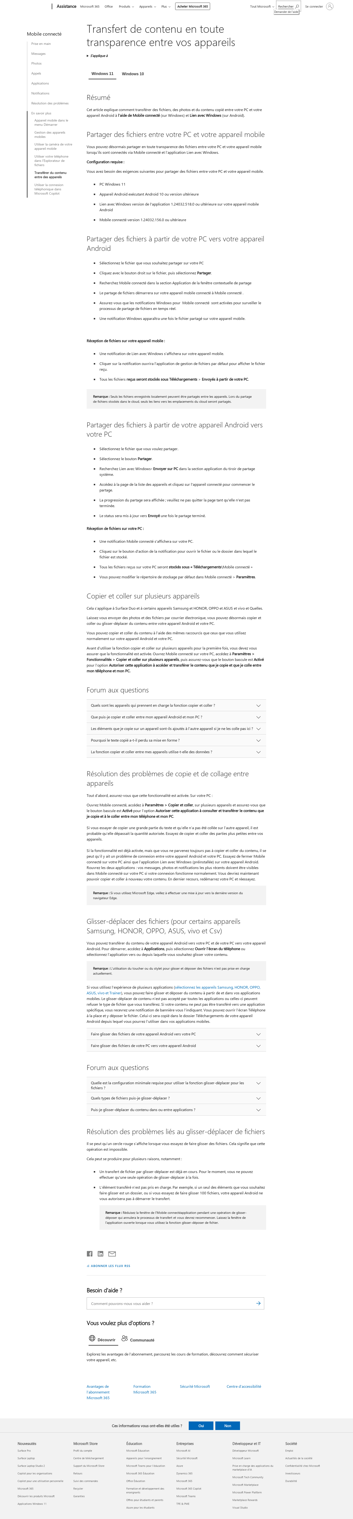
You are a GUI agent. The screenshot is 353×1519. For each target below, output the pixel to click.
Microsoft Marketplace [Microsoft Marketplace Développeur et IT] (245, 1484)
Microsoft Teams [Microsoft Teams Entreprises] (186, 1496)
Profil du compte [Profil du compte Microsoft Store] (82, 1450)
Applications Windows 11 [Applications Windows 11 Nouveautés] (32, 1503)
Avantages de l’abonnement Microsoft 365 (98, 1392)
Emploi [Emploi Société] (289, 1450)
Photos (36, 63)
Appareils (145, 6)
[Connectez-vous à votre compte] (318, 6)
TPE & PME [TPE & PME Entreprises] (182, 1503)
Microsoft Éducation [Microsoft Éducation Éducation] (137, 1450)
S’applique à (99, 55)
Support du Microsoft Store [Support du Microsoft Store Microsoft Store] (88, 1466)
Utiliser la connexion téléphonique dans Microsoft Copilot (48, 189)
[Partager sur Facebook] (90, 1252)
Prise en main (41, 44)
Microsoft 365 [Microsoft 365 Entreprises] (184, 1481)
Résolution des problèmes (50, 103)
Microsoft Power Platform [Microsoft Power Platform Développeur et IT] (247, 1492)
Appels (36, 73)
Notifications (40, 93)
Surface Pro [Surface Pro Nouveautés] (24, 1450)
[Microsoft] (34, 6)
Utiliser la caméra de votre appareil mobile (53, 146)
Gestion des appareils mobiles (49, 134)
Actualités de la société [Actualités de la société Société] (298, 1458)
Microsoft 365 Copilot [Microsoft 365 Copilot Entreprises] (188, 1488)
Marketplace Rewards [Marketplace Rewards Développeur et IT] (245, 1500)
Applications (40, 83)
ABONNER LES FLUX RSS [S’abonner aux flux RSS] (110, 1266)
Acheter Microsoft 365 (192, 6)
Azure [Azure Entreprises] (179, 1466)
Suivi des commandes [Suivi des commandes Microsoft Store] (85, 1481)
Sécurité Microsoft (195, 1386)
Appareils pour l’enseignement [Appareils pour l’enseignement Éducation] (144, 1458)
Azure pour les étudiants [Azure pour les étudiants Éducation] (140, 1507)
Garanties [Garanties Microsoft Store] (79, 1496)
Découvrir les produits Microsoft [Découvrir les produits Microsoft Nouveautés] (36, 1496)
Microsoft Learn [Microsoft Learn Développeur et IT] (241, 1458)
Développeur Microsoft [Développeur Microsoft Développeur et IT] (245, 1450)
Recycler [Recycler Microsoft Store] (78, 1488)
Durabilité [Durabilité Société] (291, 1481)
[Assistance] (66, 6)
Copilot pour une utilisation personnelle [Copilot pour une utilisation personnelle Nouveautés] (40, 1481)
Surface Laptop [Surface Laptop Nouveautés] (26, 1458)
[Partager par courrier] (110, 1252)
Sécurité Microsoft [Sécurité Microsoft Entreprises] (187, 1458)
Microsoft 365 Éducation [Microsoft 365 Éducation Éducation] (140, 1473)
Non (227, 1425)
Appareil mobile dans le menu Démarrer (51, 122)
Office (109, 6)
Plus (164, 6)
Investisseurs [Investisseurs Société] (292, 1473)
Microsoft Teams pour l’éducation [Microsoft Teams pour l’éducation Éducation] (145, 1466)
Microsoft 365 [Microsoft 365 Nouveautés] (25, 1488)
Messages (38, 53)
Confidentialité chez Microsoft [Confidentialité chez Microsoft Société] (302, 1466)
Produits (124, 6)
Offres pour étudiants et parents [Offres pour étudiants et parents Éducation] (144, 1500)
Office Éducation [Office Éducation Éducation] (135, 1481)
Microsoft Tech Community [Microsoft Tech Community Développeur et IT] (247, 1477)
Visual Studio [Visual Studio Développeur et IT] (240, 1507)
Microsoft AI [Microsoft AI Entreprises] (183, 1450)
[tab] (102, 74)
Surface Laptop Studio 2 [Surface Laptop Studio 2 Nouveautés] (31, 1466)
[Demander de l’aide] (288, 6)
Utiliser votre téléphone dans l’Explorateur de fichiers (51, 160)
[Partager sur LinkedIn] (98, 1252)
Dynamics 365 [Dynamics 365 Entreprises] (184, 1473)
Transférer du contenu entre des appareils (50, 175)
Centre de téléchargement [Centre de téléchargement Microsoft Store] (88, 1458)
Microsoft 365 (89, 6)
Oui (201, 1425)
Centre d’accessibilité (244, 1386)
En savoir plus (41, 113)
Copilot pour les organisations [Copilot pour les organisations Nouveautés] (35, 1473)
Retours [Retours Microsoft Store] (77, 1473)
